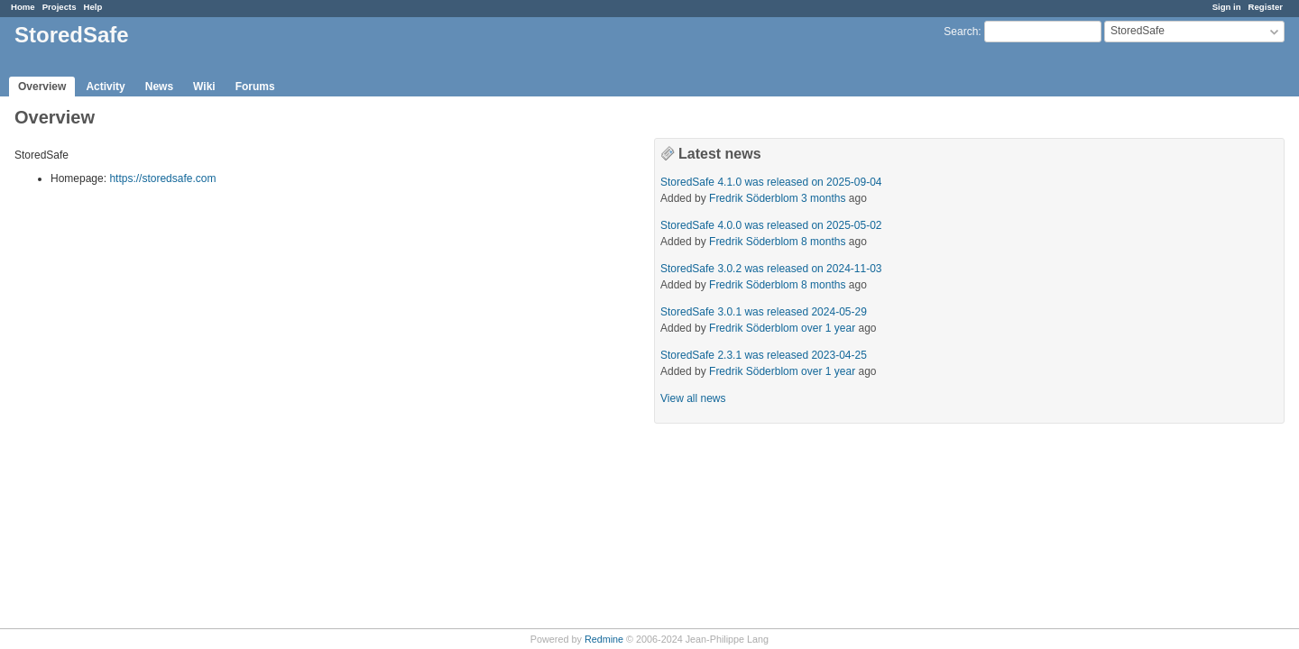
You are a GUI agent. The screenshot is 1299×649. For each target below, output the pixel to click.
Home (23, 7)
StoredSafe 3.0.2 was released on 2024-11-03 (771, 268)
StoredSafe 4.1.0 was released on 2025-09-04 (771, 182)
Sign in (1226, 7)
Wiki (204, 86)
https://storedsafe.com (162, 178)
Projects (59, 7)
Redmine (604, 639)
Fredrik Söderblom (753, 198)
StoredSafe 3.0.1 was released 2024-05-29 (763, 312)
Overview (42, 86)
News (159, 86)
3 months (823, 198)
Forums (255, 86)
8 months (823, 241)
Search (961, 31)
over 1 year (828, 328)
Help (93, 7)
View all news (692, 398)
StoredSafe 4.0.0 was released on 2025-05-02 (771, 225)
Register (1265, 7)
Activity (105, 86)
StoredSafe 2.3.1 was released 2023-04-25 (763, 355)
